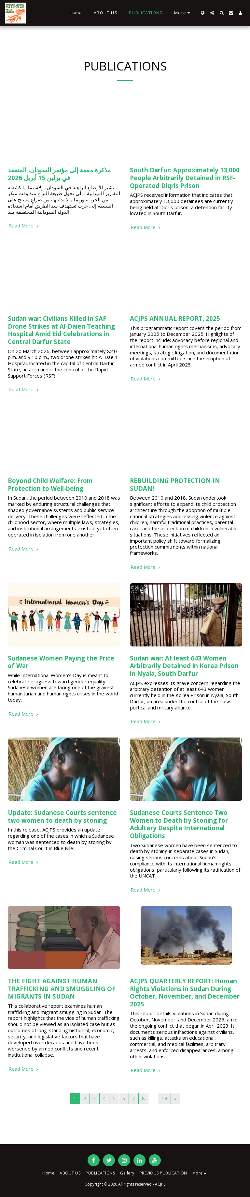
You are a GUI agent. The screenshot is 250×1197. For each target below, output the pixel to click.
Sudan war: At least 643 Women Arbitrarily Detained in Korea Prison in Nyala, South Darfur (184, 665)
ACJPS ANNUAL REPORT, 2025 (175, 318)
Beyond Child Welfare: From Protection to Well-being (50, 484)
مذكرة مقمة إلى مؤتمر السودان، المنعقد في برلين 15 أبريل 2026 (59, 174)
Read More (24, 226)
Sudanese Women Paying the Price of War (61, 662)
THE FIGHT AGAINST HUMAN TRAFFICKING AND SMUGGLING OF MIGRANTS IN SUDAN (61, 988)
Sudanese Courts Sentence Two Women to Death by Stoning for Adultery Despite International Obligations (179, 824)
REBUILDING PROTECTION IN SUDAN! (175, 484)
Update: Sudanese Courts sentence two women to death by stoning (62, 816)
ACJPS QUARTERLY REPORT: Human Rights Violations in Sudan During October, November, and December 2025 (185, 992)
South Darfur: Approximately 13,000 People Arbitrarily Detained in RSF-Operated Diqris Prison (185, 177)
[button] (212, 13)
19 (164, 1098)
